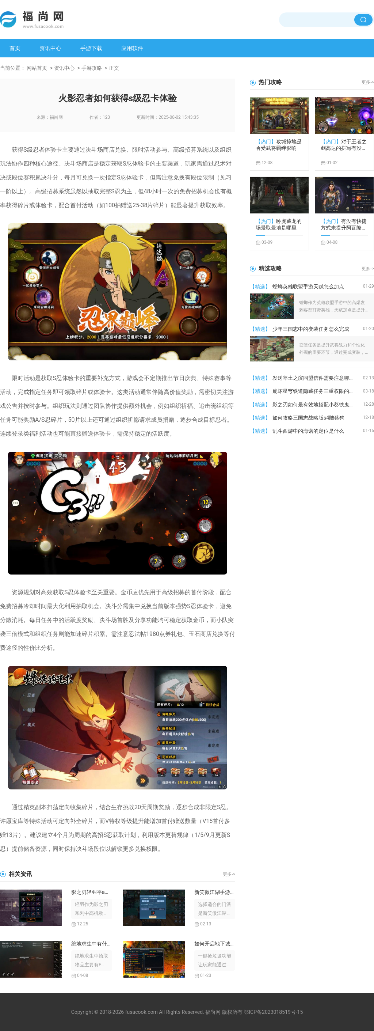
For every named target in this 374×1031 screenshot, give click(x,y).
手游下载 (91, 48)
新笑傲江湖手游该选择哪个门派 (214, 892)
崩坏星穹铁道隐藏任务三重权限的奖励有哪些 (317, 391)
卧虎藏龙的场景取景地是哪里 (279, 224)
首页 (14, 48)
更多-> (229, 874)
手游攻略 (91, 68)
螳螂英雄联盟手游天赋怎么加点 (308, 286)
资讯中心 (50, 48)
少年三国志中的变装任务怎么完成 (310, 329)
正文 (114, 68)
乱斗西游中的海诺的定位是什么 (308, 431)
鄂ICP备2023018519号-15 (273, 1012)
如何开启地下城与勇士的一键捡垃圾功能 (214, 944)
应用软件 (132, 48)
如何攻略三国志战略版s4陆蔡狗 (308, 418)
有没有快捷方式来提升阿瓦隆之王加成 (344, 224)
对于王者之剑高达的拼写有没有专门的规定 (344, 145)
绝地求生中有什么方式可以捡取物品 (91, 944)
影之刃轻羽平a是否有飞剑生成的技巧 (91, 892)
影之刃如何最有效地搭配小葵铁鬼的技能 (317, 405)
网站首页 (37, 68)
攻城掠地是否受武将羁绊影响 (279, 145)
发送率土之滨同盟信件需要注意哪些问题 (317, 378)
